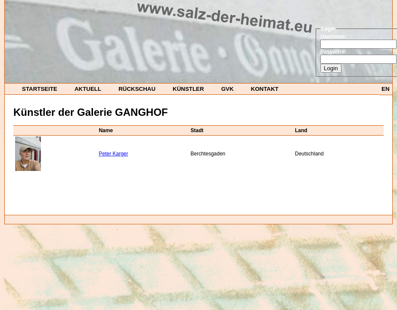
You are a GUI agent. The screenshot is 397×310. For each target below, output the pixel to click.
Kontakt (265, 89)
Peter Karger (113, 154)
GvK (227, 89)
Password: (333, 52)
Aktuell (87, 89)
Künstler (188, 89)
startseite (39, 89)
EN (385, 89)
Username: (333, 37)
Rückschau (136, 89)
